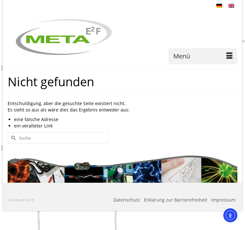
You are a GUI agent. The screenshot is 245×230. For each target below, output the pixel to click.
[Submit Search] (12, 137)
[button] (14, 216)
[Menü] (202, 56)
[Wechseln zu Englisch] (231, 5)
